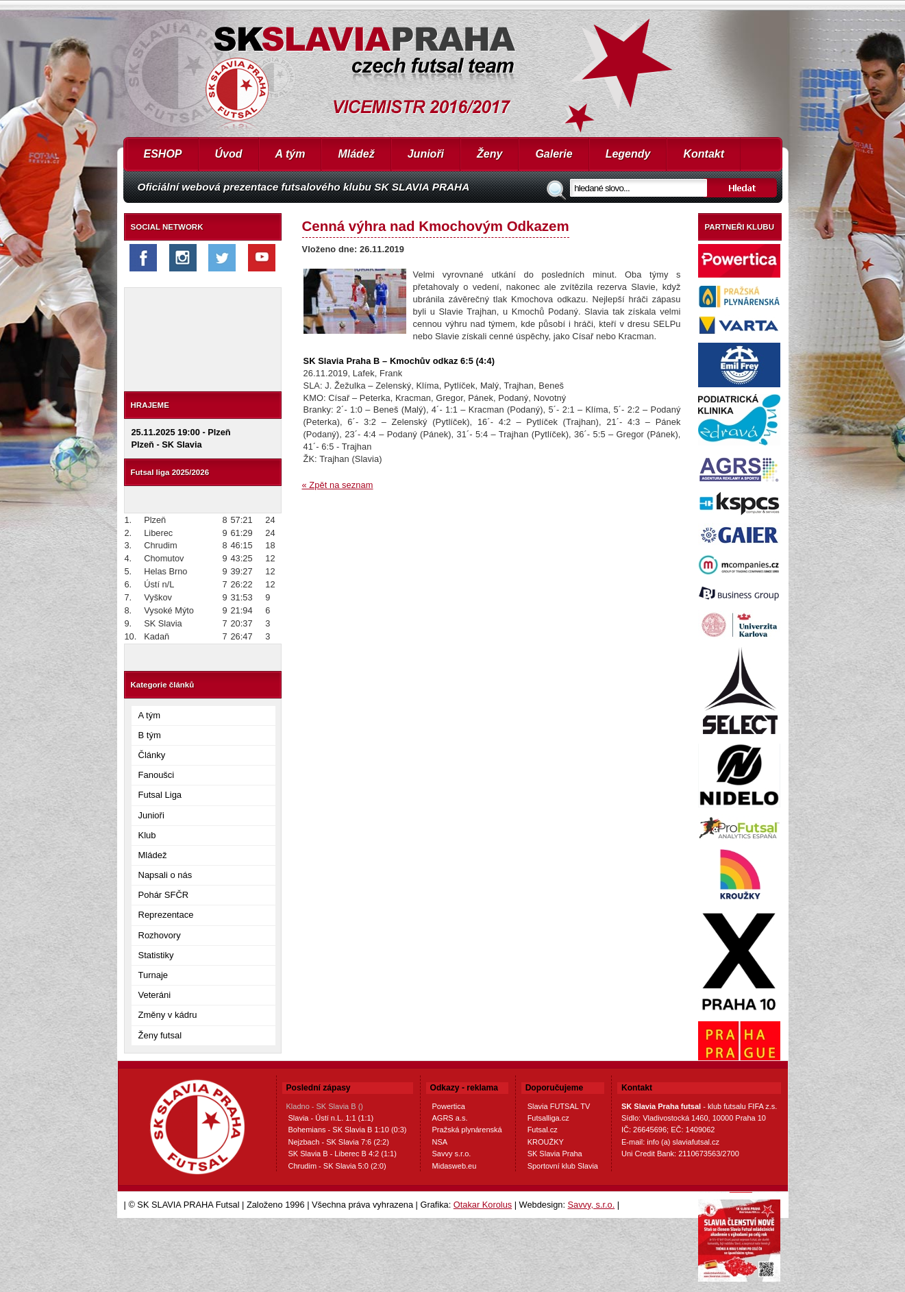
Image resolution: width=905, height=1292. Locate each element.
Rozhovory (159, 935)
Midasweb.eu (454, 1166)
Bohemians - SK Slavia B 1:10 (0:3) (347, 1129)
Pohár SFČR (163, 895)
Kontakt (703, 154)
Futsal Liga (160, 795)
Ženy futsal (160, 1035)
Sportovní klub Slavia (563, 1166)
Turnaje (153, 975)
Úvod (229, 154)
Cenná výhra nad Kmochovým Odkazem (435, 226)
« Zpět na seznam (337, 485)
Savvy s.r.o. (451, 1153)
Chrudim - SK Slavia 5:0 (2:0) (337, 1166)
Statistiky (156, 955)
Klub (147, 835)
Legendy (628, 154)
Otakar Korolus (483, 1204)
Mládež (356, 154)
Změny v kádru (167, 1015)
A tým (290, 154)
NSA (440, 1142)
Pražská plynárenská (467, 1129)
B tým (149, 735)
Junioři (426, 154)
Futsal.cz (543, 1129)
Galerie (553, 154)
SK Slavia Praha (555, 1153)
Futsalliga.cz (548, 1118)
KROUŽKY (546, 1142)
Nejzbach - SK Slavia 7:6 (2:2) (338, 1142)
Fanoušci (156, 775)
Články (152, 755)
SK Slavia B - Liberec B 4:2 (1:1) (342, 1153)
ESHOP (163, 154)
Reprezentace (166, 915)
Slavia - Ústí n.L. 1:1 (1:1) (331, 1118)
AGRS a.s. (450, 1118)
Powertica (448, 1106)
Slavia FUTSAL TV (559, 1106)
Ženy (489, 154)
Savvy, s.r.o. (591, 1204)
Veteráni (154, 995)
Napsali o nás (165, 875)
